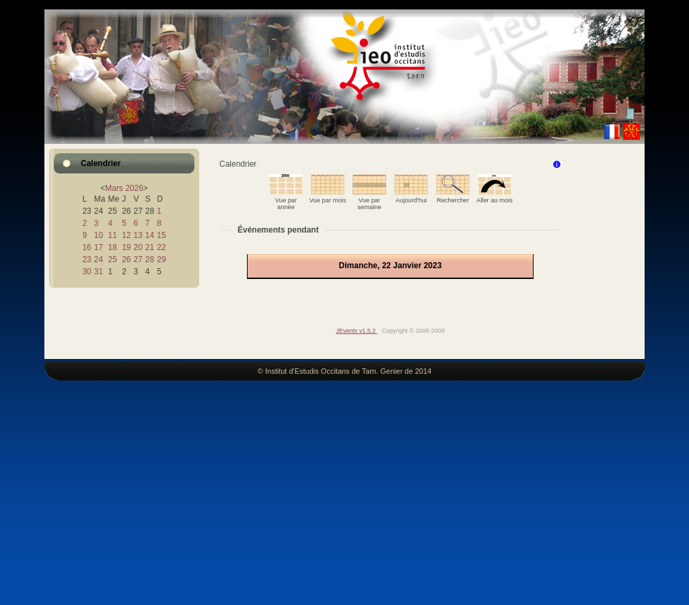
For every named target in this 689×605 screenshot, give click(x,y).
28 (149, 259)
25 (112, 259)
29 (161, 259)
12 (126, 235)
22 (161, 247)
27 (137, 259)
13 (137, 235)
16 (86, 247)
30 (86, 271)
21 (149, 247)
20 (137, 247)
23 (86, 259)
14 (149, 235)
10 (98, 235)
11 (112, 235)
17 (98, 247)
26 (126, 259)
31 (98, 271)
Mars (114, 188)
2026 (134, 188)
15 (161, 235)
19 (126, 247)
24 (98, 259)
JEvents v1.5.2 (356, 330)
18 (112, 247)
